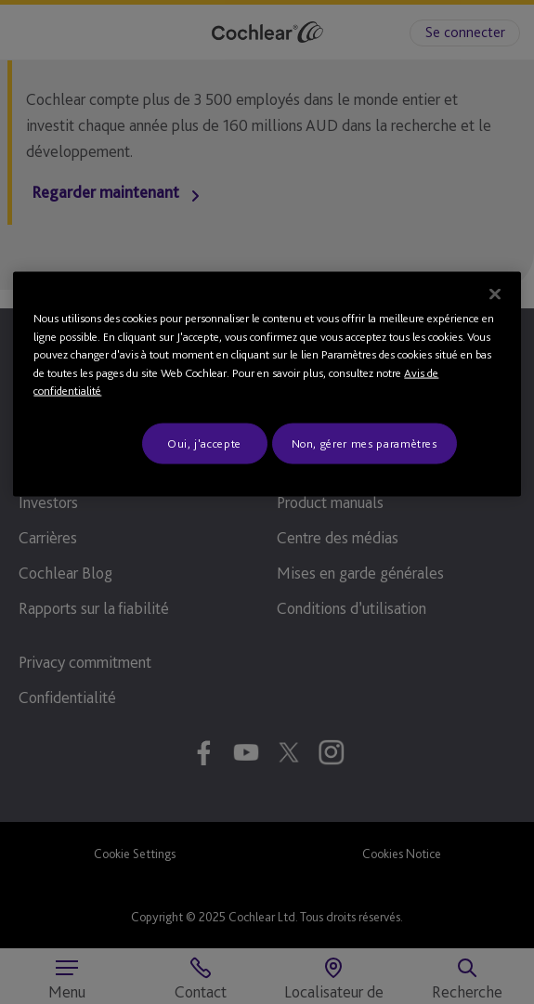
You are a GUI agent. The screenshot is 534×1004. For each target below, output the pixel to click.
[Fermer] (495, 294)
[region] (266, 384)
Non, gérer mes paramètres (364, 443)
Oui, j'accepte (204, 443)
